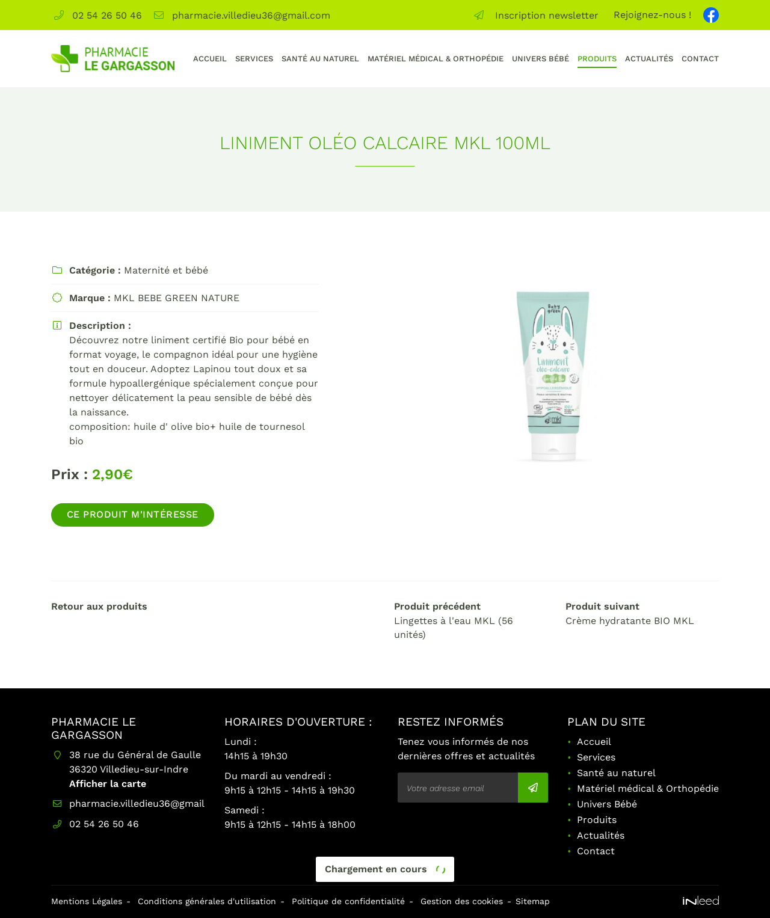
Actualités (649, 58)
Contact (700, 58)
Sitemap (533, 901)
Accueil (210, 58)
